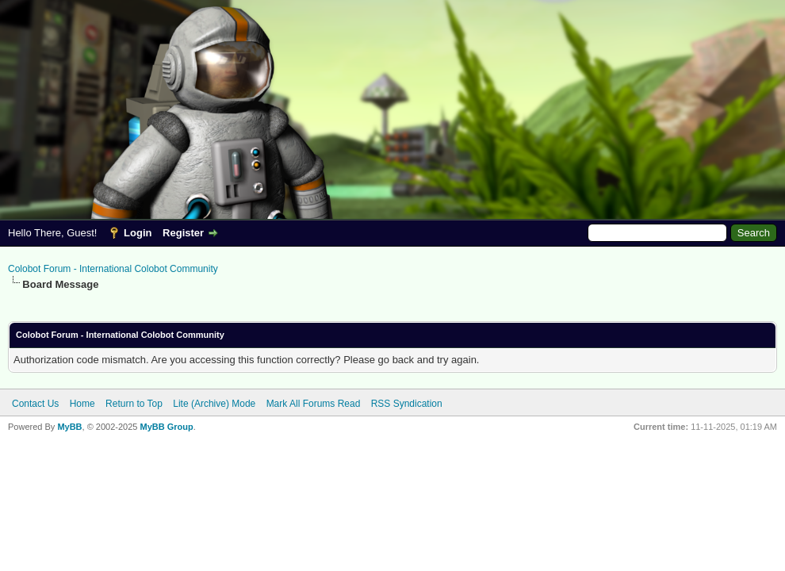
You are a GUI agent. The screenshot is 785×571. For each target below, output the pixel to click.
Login (137, 233)
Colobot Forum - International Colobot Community (113, 268)
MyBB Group (166, 426)
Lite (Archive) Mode (214, 403)
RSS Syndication (406, 403)
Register (183, 233)
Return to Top (134, 403)
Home (82, 403)
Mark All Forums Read (313, 403)
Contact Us (35, 403)
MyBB (69, 426)
